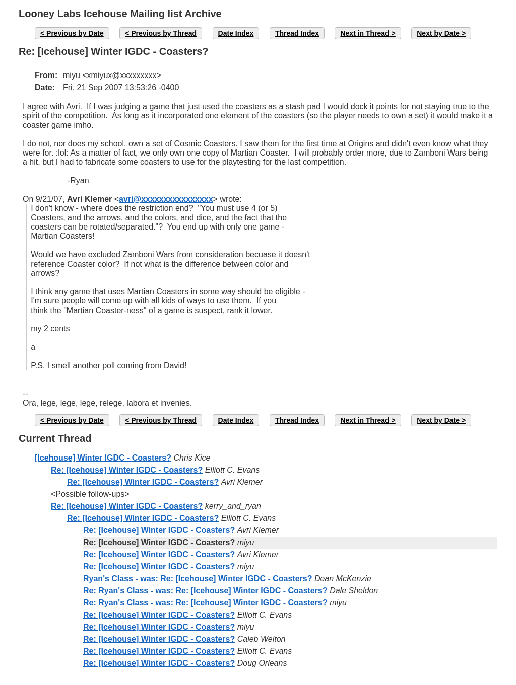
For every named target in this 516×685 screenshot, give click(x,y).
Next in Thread (364, 33)
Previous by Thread (164, 33)
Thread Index (297, 33)
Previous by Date (75, 33)
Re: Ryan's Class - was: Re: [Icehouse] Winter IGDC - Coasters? (205, 590)
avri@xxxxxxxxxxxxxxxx (166, 199)
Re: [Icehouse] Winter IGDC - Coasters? (127, 470)
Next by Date (438, 33)
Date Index (236, 33)
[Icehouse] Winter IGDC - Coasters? (103, 457)
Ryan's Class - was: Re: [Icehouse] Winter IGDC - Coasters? (197, 578)
